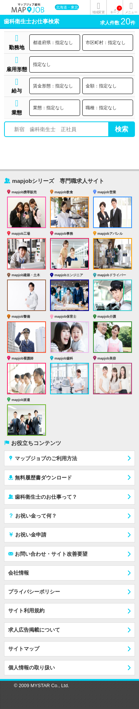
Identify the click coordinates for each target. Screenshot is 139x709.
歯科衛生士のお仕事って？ (42, 497)
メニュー (131, 12)
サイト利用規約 (26, 610)
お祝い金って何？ (32, 515)
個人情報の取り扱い (31, 667)
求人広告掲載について (34, 630)
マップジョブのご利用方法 (42, 458)
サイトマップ (23, 649)
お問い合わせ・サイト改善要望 (47, 554)
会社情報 (18, 573)
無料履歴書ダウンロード (40, 477)
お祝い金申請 (27, 534)
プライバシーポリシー (34, 592)
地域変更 (98, 12)
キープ (116, 10)
